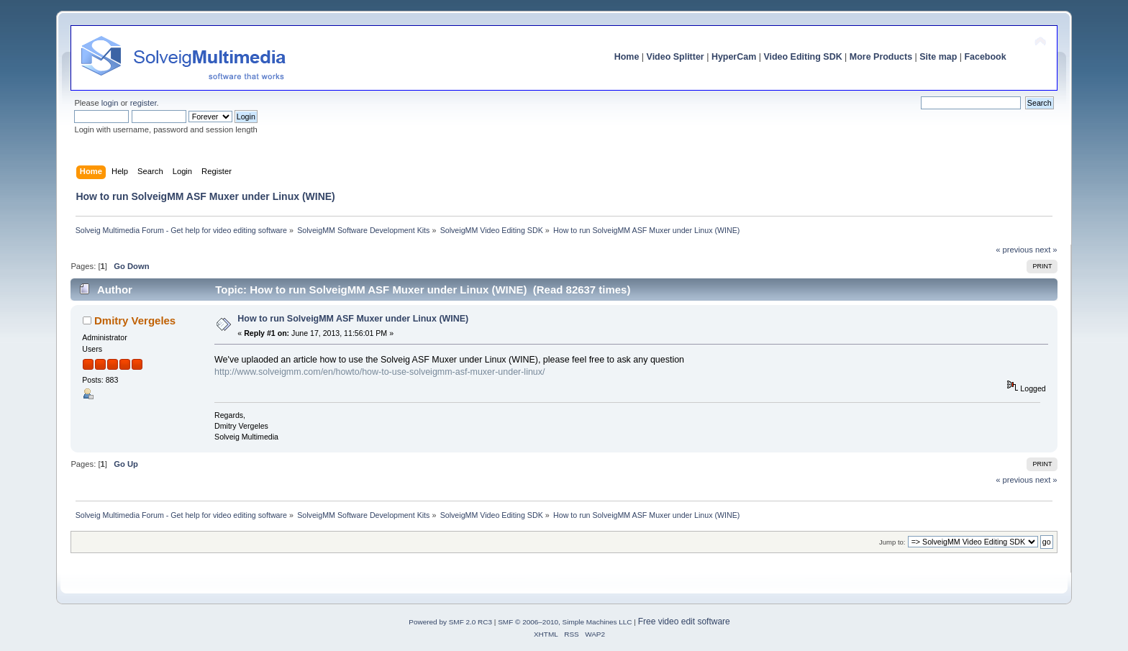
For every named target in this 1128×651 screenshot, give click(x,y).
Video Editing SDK (802, 57)
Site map (938, 57)
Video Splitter (675, 57)
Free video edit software (684, 621)
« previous (1014, 249)
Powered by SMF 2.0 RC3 (450, 622)
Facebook (985, 57)
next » (1046, 249)
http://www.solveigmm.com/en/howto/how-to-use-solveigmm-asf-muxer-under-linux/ (379, 372)
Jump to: (892, 542)
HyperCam (733, 57)
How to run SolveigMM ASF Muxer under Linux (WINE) (352, 319)
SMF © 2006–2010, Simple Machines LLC (565, 622)
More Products (881, 57)
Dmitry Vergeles (135, 320)
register (143, 103)
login (110, 103)
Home (627, 57)
